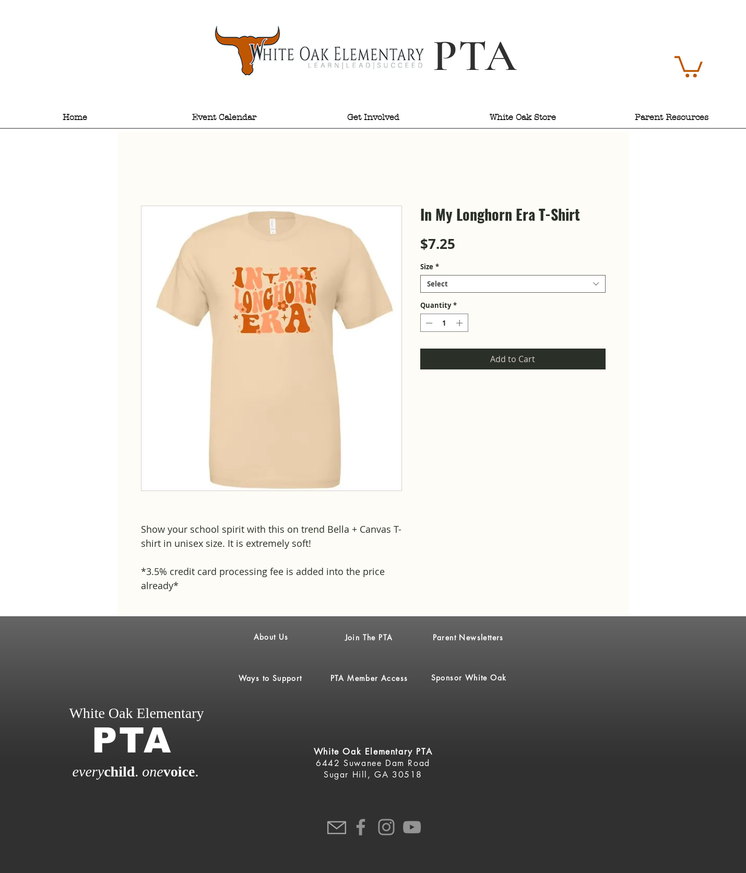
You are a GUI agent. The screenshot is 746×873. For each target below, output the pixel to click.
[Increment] (460, 323)
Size (429, 266)
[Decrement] (428, 323)
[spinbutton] (444, 323)
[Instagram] (386, 827)
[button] (688, 65)
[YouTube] (412, 827)
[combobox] (513, 284)
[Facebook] (361, 827)
